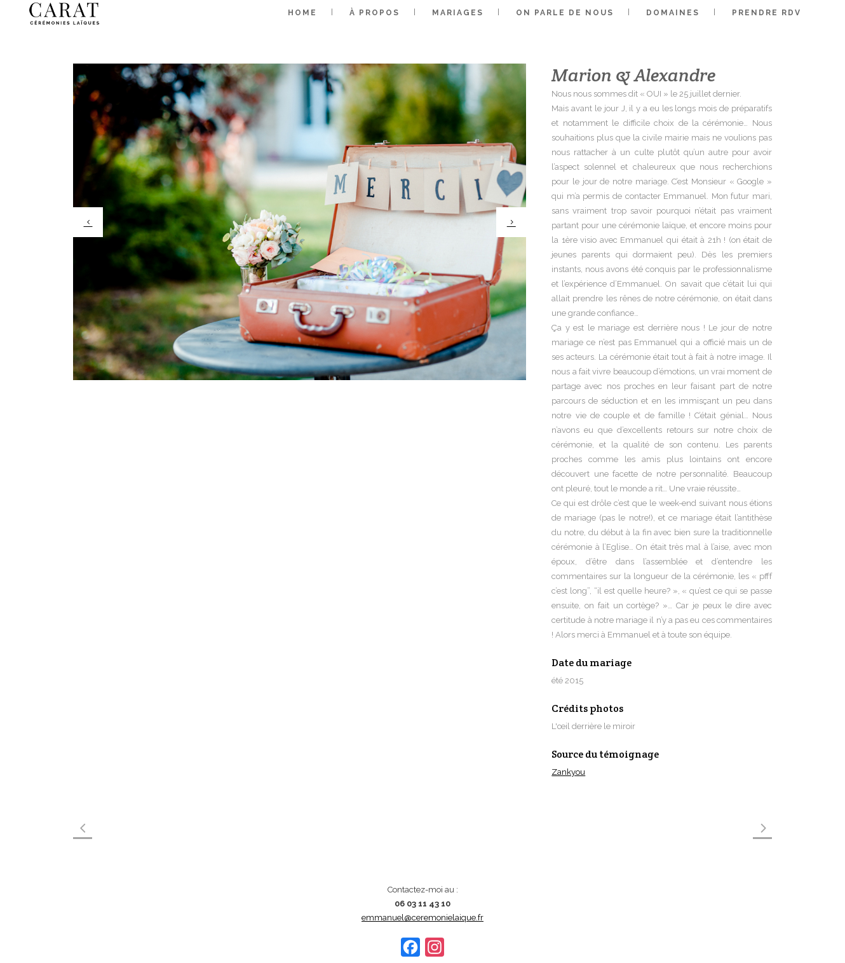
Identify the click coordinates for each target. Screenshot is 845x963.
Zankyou (568, 772)
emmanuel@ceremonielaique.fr (422, 917)
